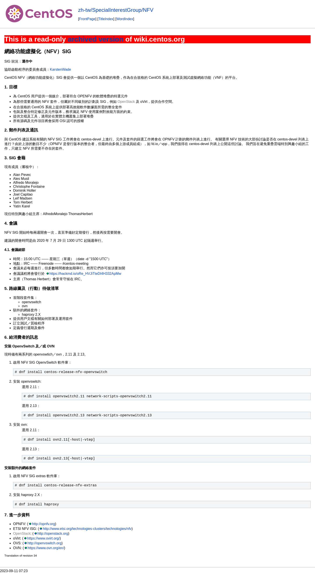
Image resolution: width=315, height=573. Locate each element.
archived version (95, 39)
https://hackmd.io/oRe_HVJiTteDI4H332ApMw (85, 273)
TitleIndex (106, 19)
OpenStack (126, 101)
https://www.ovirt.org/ (43, 538)
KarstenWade (60, 69)
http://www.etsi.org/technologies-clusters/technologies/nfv (87, 529)
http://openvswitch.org (44, 543)
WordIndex (124, 19)
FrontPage (87, 19)
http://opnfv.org (43, 524)
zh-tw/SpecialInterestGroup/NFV (115, 10)
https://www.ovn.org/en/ (46, 548)
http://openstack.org (52, 533)
